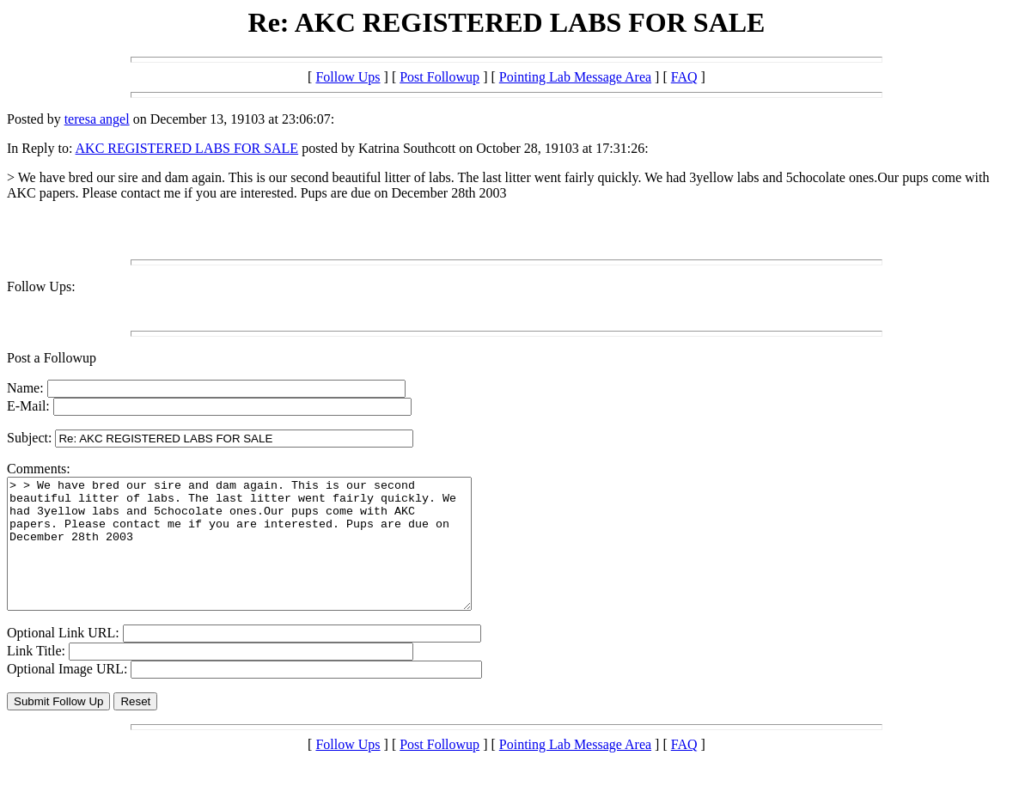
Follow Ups (347, 77)
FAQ (684, 77)
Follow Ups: (41, 286)
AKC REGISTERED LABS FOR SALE (187, 148)
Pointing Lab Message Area (575, 77)
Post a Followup (51, 357)
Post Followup (439, 77)
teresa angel (97, 119)
